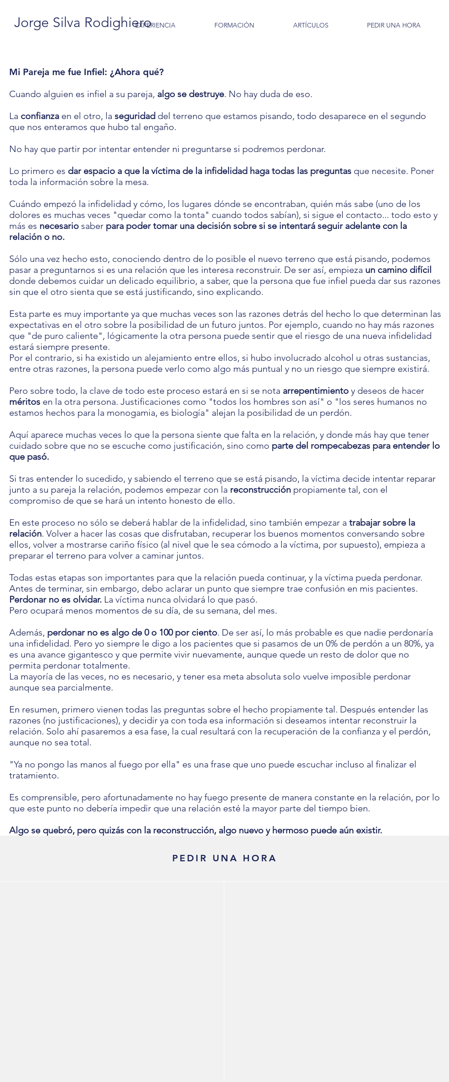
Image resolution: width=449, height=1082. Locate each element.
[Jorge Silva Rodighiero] (83, 22)
